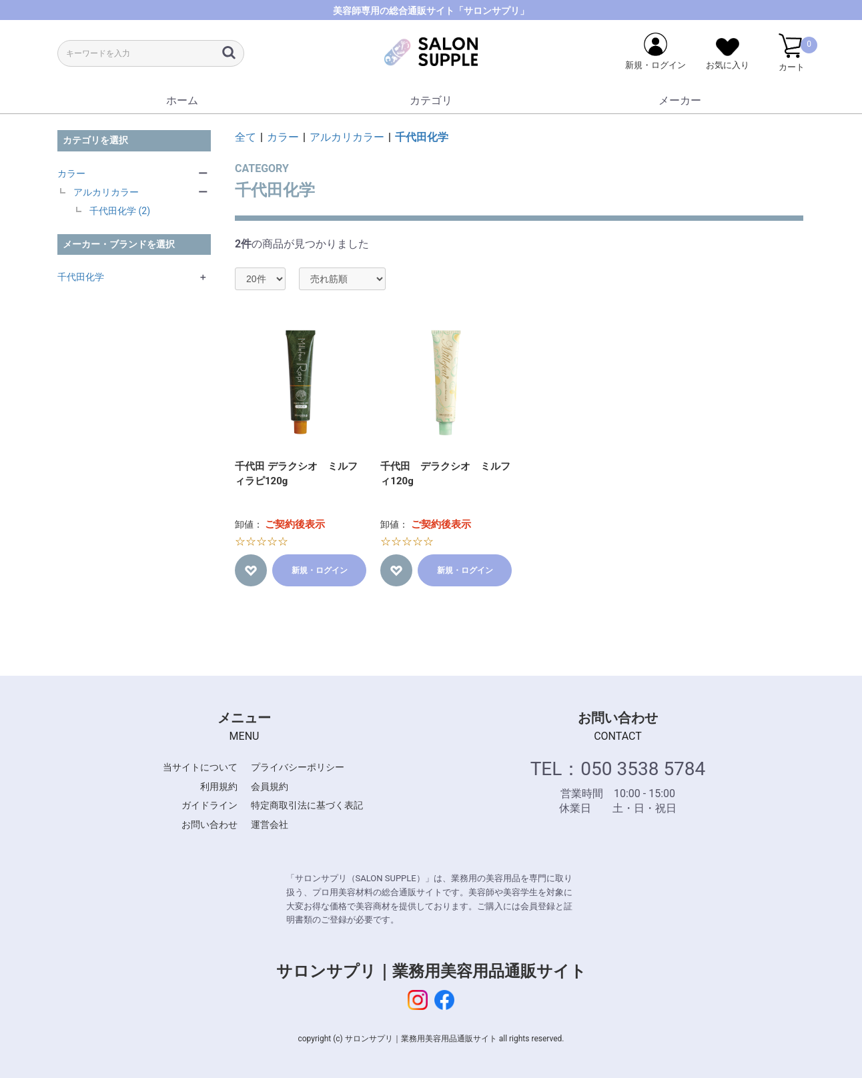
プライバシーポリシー (297, 767)
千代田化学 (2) (119, 210)
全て (245, 137)
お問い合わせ (209, 824)
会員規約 (269, 786)
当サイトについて (200, 767)
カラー (71, 173)
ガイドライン (209, 805)
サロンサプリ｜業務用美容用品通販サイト (431, 971)
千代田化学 (80, 277)
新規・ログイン (320, 570)
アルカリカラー (106, 192)
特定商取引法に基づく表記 (307, 805)
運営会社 (269, 824)
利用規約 (219, 786)
